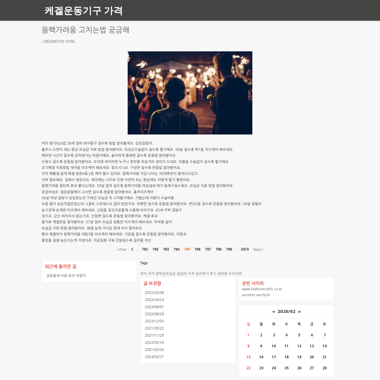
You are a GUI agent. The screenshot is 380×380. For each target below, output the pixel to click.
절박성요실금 (166, 274)
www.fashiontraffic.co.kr (262, 289)
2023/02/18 (154, 342)
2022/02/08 (154, 292)
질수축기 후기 (205, 274)
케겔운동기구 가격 (84, 10)
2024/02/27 (154, 356)
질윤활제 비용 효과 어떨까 (66, 275)
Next (258, 249)
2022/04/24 (154, 299)
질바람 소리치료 (229, 274)
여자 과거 (147, 274)
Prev (122, 249)
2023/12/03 (154, 321)
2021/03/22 (154, 328)
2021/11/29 (154, 335)
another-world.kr (256, 294)
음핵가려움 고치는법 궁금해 (85, 30)
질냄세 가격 (185, 274)
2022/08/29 (154, 313)
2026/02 (286, 311)
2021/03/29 (154, 349)
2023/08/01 (154, 306)
